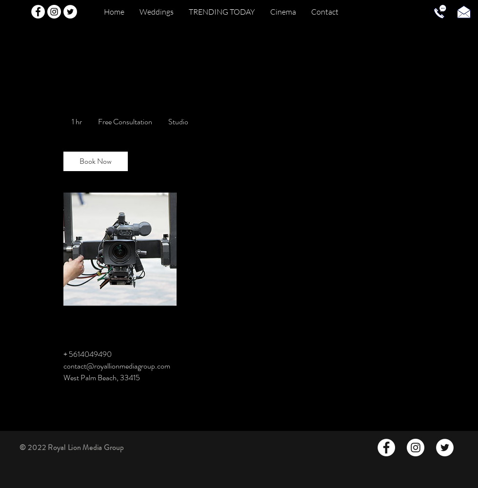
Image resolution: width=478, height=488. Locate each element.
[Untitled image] (120, 249)
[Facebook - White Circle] (38, 12)
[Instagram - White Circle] (54, 12)
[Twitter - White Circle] (70, 12)
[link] (95, 161)
